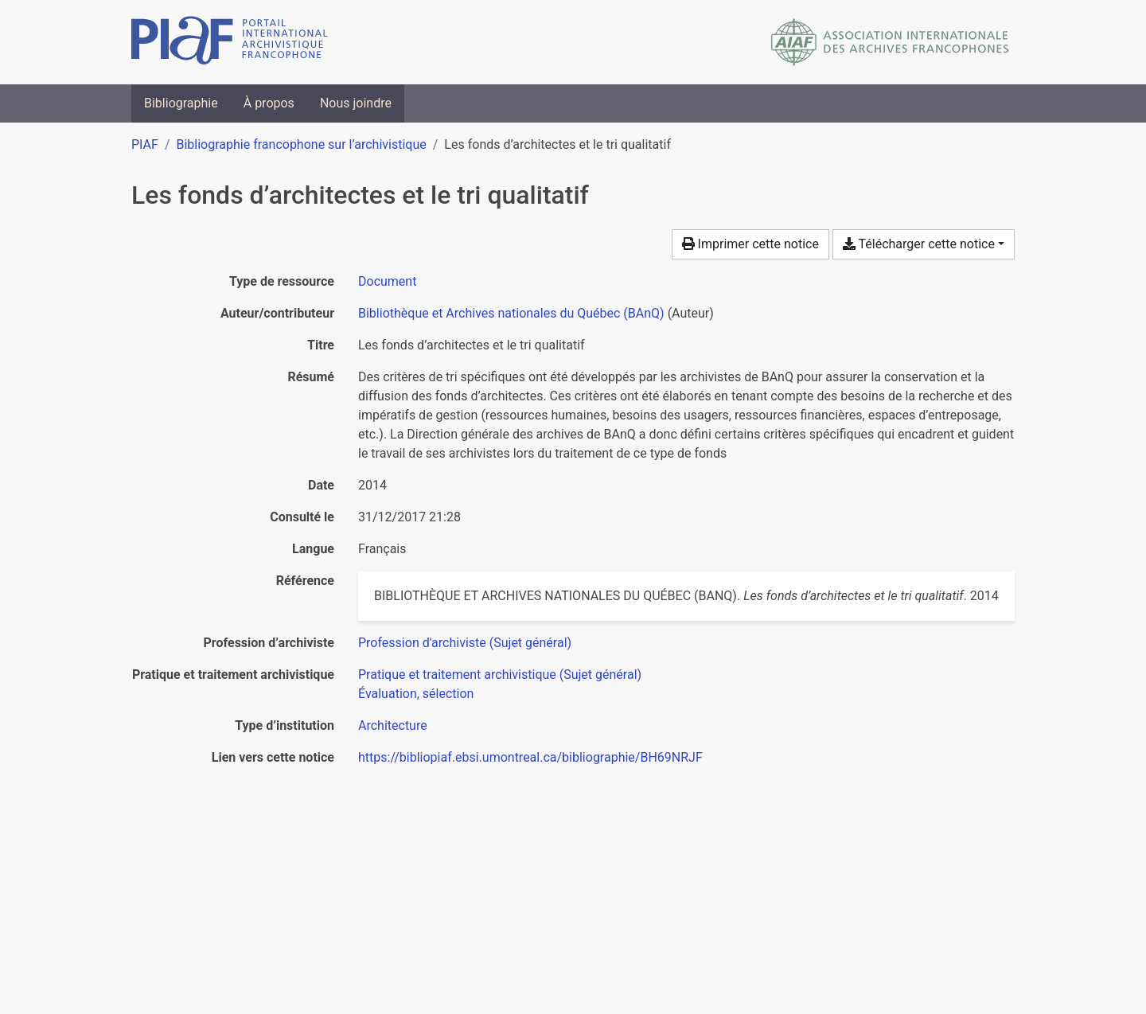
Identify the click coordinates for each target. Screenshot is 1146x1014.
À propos (269, 103)
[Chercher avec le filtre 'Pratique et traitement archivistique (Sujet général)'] (499, 674)
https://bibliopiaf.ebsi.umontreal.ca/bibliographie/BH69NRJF (530, 757)
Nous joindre (356, 103)
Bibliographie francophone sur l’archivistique (301, 144)
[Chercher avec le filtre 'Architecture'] (392, 725)
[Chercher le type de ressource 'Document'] (387, 281)
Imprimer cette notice (750, 244)
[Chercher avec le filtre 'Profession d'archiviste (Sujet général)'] (464, 642)
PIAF (144, 144)
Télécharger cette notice (919, 244)
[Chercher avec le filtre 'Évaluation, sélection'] (416, 693)
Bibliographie (181, 103)
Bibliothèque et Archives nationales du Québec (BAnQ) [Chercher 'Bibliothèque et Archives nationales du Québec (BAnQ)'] (511, 313)
